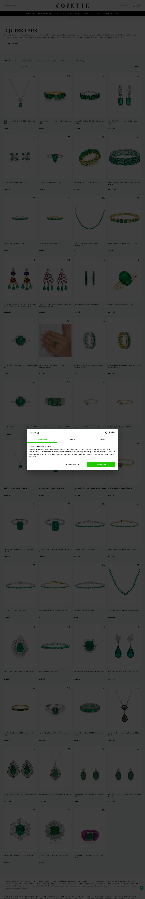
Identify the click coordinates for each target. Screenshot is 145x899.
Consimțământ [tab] (42, 439)
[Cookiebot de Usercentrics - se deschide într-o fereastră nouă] (107, 433)
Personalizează (72, 464)
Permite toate (101, 464)
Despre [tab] (102, 439)
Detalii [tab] (72, 439)
